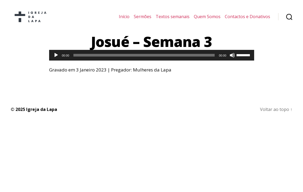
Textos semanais (173, 19)
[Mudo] (232, 60)
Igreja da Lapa (41, 115)
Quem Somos (207, 19)
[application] (151, 60)
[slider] (144, 60)
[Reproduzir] (56, 60)
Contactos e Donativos (247, 19)
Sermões (142, 19)
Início (124, 19)
